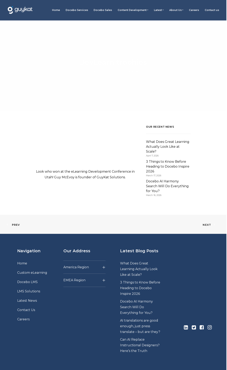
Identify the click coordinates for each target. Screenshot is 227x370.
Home (56, 10)
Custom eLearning (32, 264)
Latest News (27, 292)
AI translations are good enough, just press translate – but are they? (140, 317)
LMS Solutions (28, 283)
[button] (186, 320)
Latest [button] (159, 10)
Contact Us (26, 301)
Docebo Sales (103, 10)
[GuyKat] (20, 10)
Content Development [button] (133, 10)
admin (136, 67)
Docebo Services (77, 10)
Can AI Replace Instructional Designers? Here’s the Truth (140, 336)
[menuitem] (56, 10)
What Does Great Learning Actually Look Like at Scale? (139, 260)
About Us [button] (176, 10)
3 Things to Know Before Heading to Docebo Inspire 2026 (140, 279)
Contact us (212, 10)
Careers (194, 10)
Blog (117, 67)
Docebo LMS (27, 273)
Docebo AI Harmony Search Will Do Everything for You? (136, 298)
